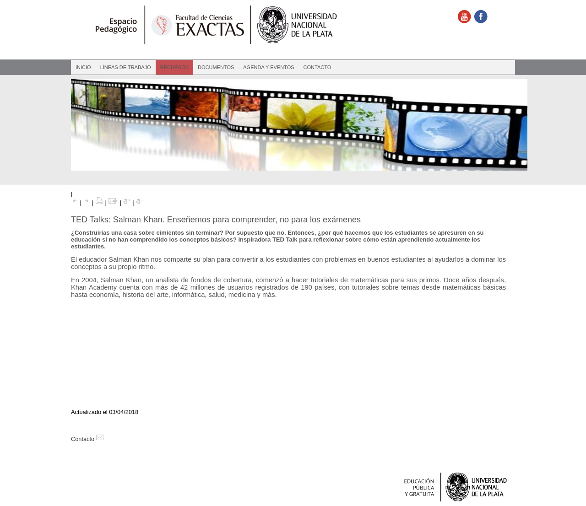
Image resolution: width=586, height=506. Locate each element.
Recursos (174, 67)
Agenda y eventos (268, 67)
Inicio (83, 67)
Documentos (216, 67)
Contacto (317, 67)
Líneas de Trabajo (125, 67)
